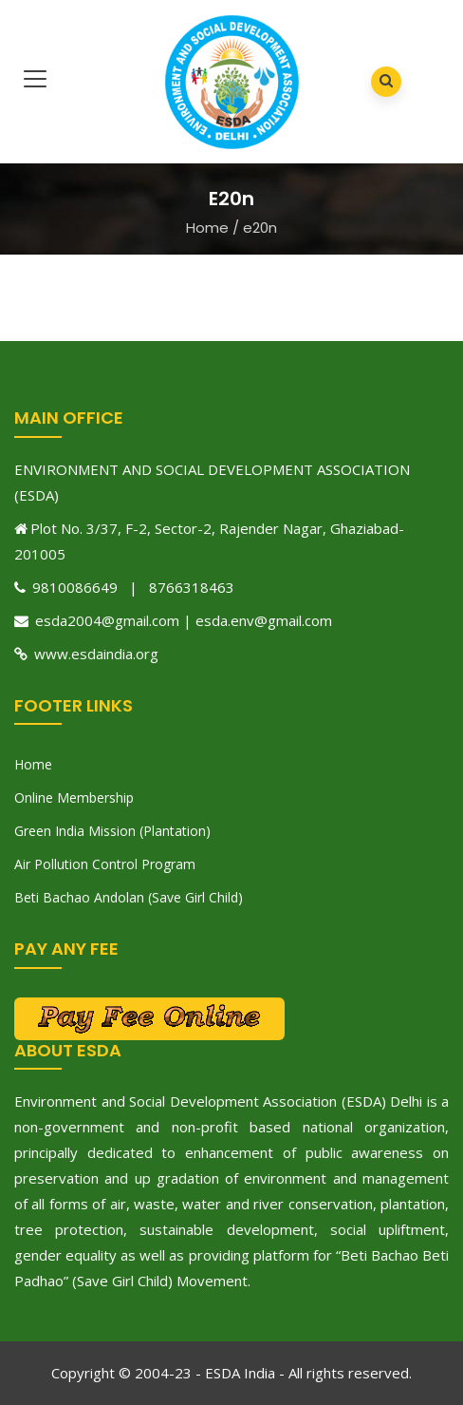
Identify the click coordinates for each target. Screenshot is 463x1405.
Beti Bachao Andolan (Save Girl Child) (128, 897)
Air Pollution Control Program (104, 864)
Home (207, 227)
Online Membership (74, 797)
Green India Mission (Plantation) (112, 831)
